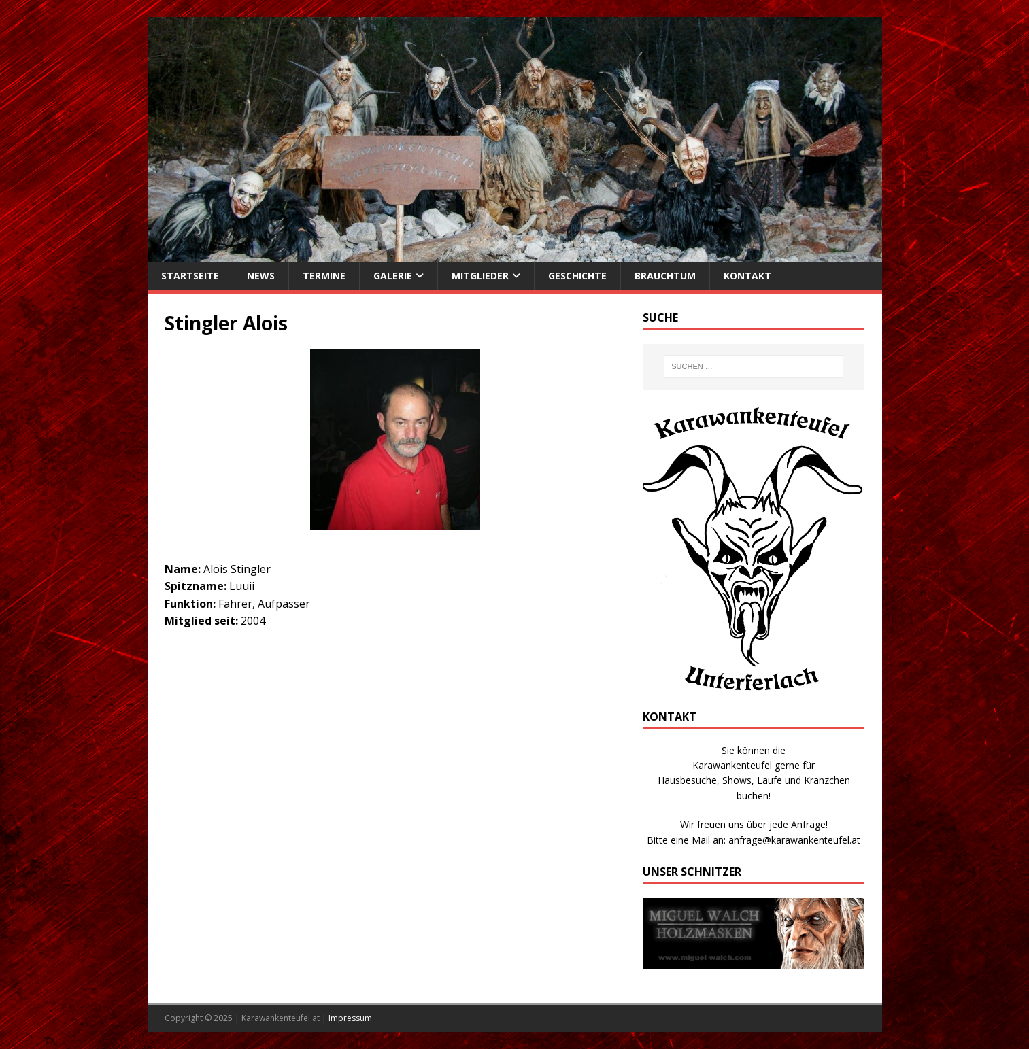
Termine (324, 275)
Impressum (350, 1018)
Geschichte (577, 275)
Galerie (392, 275)
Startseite (190, 275)
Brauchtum (665, 275)
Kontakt (747, 275)
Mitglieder (480, 275)
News (261, 275)
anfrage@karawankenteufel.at (794, 839)
